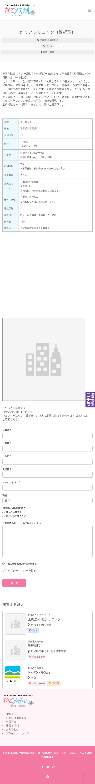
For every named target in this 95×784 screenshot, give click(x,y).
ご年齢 (6, 443)
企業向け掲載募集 (16, 717)
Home (9, 714)
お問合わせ (12, 729)
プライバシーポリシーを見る (19, 570)
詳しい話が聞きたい (16, 515)
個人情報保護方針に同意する (22, 563)
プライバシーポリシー (19, 733)
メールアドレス (11, 482)
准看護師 (53, 40)
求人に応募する (14, 512)
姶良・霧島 (48, 52)
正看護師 (44, 40)
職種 (5, 495)
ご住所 (6, 456)
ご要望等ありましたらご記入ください (21, 523)
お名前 (6, 430)
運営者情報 (12, 725)
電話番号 (7, 469)
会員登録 (11, 721)
